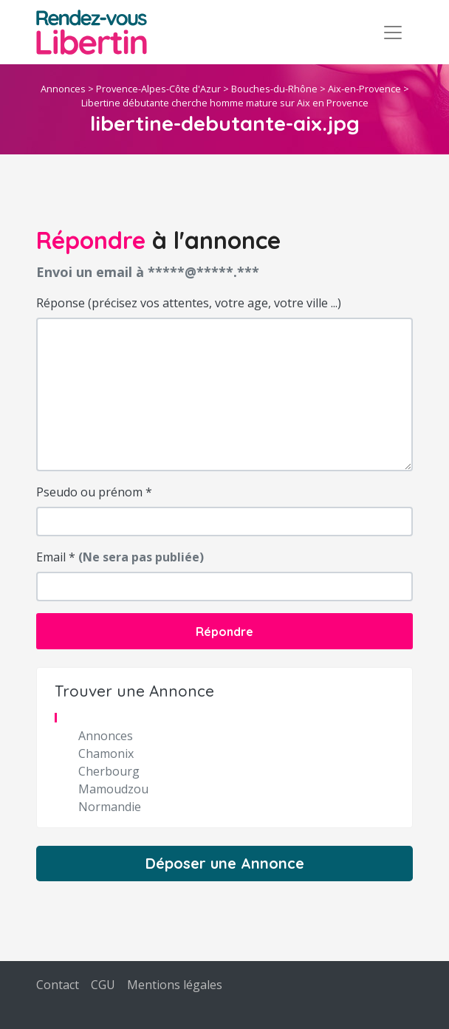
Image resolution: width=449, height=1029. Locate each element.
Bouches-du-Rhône (274, 88)
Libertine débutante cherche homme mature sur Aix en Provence (225, 102)
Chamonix (106, 753)
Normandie (109, 807)
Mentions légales (174, 985)
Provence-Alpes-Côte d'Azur (158, 88)
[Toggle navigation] (393, 32)
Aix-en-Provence (364, 88)
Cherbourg (109, 771)
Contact (57, 985)
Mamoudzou (113, 789)
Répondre (224, 631)
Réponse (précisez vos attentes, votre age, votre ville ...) (188, 303)
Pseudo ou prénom (94, 492)
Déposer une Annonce (224, 863)
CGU (103, 985)
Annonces (63, 88)
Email (120, 557)
